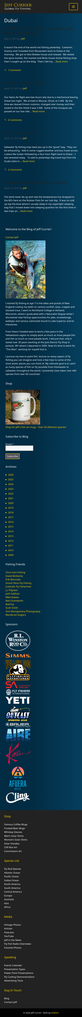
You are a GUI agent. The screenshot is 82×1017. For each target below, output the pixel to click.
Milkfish (55, 1012)
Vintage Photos (12, 924)
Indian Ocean (11, 880)
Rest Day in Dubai (20, 132)
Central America (13, 891)
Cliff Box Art (10, 847)
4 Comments (15, 120)
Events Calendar (13, 965)
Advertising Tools (13, 980)
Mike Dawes (12, 597)
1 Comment (14, 70)
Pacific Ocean (11, 876)
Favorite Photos (12, 947)
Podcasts (9, 932)
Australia (9, 899)
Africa (7, 907)
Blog (6, 998)
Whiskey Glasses (13, 832)
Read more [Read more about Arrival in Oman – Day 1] (38, 111)
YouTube (9, 936)
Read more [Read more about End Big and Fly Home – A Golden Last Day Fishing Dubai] (62, 61)
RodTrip (10, 604)
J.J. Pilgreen (12, 590)
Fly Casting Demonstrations (19, 976)
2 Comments (15, 169)
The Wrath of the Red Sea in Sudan (35, 182)
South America (12, 888)
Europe (8, 895)
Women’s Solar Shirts (15, 839)
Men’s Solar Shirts (14, 835)
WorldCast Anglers (16, 614)
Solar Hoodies (11, 843)
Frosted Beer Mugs (14, 828)
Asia (6, 903)
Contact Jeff (12, 237)
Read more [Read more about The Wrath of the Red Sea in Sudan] (26, 211)
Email (9, 444)
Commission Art (13, 851)
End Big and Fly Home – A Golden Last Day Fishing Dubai (38, 31)
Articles (8, 928)
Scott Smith (12, 607)
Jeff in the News (12, 940)
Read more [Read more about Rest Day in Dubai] (29, 161)
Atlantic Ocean (12, 872)
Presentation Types (14, 969)
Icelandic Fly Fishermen (18, 586)
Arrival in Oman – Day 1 (25, 82)
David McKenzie (14, 576)
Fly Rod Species (12, 868)
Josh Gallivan (13, 593)
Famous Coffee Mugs (15, 824)
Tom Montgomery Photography (23, 611)
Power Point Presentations (18, 973)
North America (12, 884)
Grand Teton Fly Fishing (18, 583)
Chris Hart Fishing (15, 572)
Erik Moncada (13, 579)
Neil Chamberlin (14, 600)
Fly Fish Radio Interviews (17, 943)
